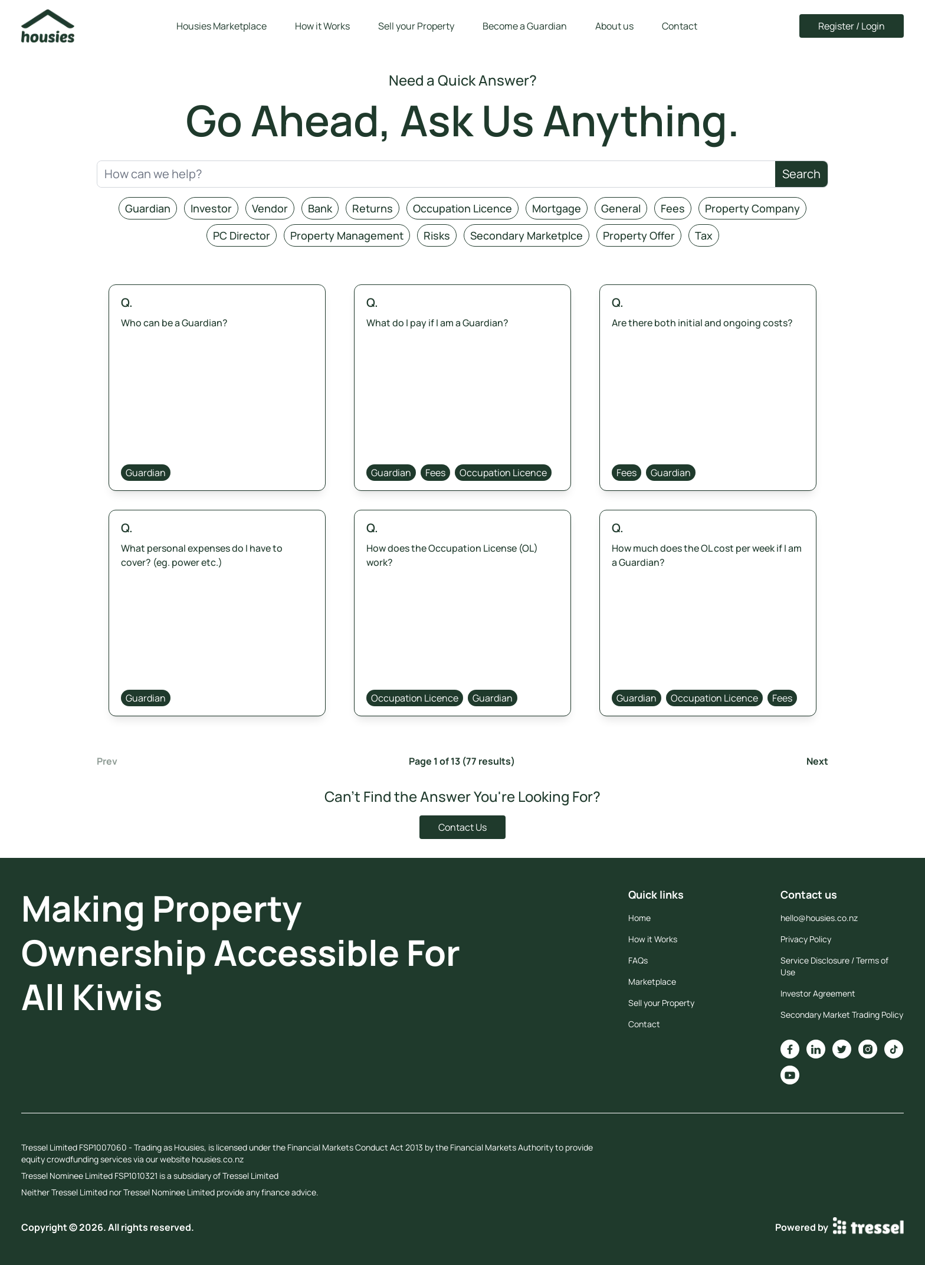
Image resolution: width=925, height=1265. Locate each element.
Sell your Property (416, 25)
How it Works (322, 25)
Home (639, 917)
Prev (107, 761)
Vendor (270, 208)
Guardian (147, 208)
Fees (673, 208)
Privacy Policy (805, 939)
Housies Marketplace (221, 25)
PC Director (241, 235)
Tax (704, 235)
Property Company (752, 208)
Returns (372, 208)
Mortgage (556, 208)
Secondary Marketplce (526, 235)
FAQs (638, 960)
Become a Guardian (525, 25)
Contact (679, 25)
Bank (320, 208)
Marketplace (652, 981)
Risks (437, 235)
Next (817, 761)
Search (801, 174)
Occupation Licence (462, 208)
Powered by (839, 1227)
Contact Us (462, 827)
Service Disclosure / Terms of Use (834, 966)
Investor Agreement (817, 993)
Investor (211, 208)
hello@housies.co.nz (819, 917)
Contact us (808, 894)
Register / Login (851, 25)
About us (614, 25)
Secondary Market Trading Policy (841, 1014)
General (621, 208)
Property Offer (639, 235)
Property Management (347, 235)
